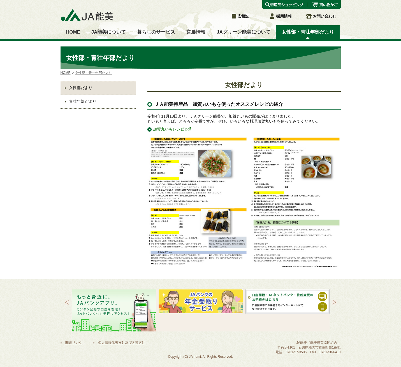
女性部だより (80, 87)
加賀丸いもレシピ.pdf (172, 129)
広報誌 (239, 16)
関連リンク (73, 343)
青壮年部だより (82, 101)
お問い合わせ (321, 16)
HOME (66, 73)
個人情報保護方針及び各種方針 (121, 343)
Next (334, 302)
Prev (67, 302)
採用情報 (280, 16)
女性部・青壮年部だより (93, 73)
